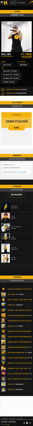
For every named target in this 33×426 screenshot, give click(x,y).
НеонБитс (19, 305)
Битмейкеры (20, 419)
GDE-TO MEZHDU (16, 226)
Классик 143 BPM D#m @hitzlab (18, 315)
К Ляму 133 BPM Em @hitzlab (17, 358)
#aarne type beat (9, 82)
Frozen (10, 305)
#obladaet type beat (10, 71)
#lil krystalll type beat (11, 74)
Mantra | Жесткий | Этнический (19, 331)
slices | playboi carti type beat (18, 373)
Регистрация (21, 2)
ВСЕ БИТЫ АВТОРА (16, 195)
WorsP (20, 326)
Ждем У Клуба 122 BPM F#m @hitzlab (20, 336)
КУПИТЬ (16, 128)
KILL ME (13, 247)
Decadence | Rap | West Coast (18, 368)
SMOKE (13, 257)
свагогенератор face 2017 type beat (20, 321)
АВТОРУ (14, 89)
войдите (19, 172)
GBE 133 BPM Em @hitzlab (16, 352)
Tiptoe (10, 384)
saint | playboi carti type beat (18, 379)
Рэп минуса (5, 419)
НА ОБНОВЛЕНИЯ (13, 93)
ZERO (12, 216)
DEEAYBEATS (20, 384)
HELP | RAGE (11, 294)
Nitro (10, 389)
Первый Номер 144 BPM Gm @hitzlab (20, 342)
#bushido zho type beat (11, 78)
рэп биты (17, 12)
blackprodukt (8, 56)
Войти (13, 2)
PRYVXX (21, 294)
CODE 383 (14, 206)
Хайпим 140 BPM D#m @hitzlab (18, 347)
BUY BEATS (12, 419)
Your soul (11, 326)
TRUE (12, 237)
